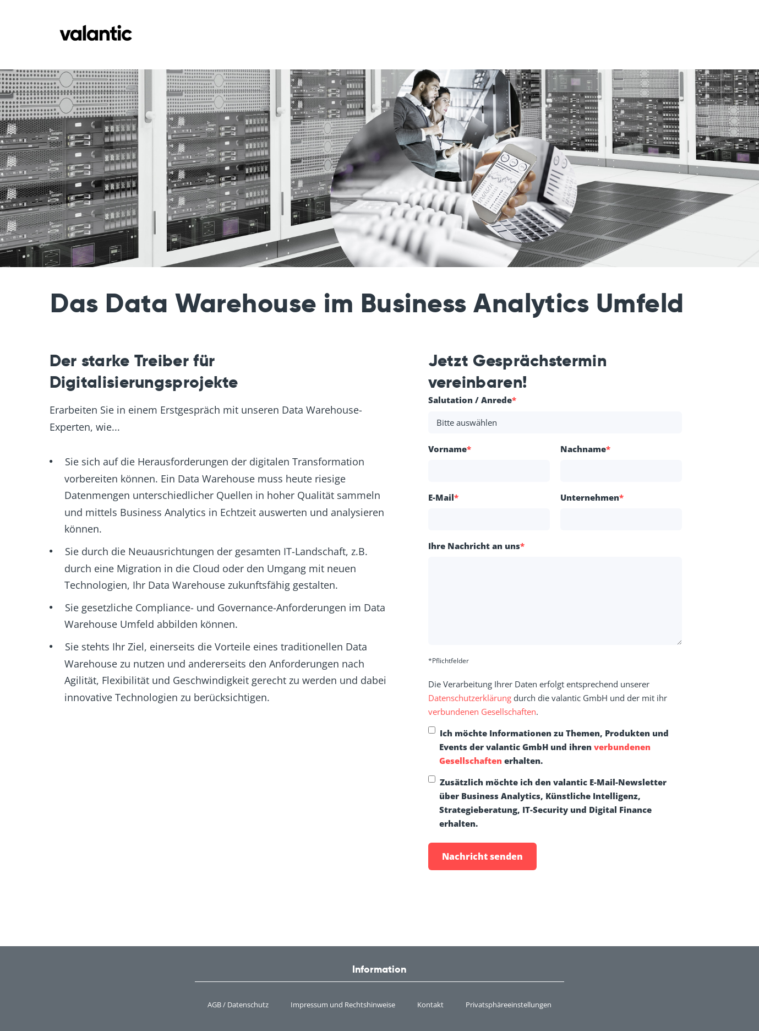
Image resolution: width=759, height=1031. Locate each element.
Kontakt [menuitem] (430, 1005)
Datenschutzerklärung (471, 697)
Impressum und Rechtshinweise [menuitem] (343, 1005)
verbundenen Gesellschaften (482, 711)
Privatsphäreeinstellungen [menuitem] (508, 1005)
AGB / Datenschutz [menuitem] (238, 1005)
